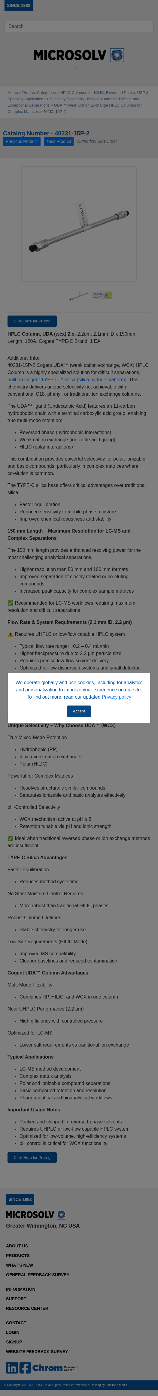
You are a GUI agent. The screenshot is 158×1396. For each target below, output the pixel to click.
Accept (79, 711)
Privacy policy (116, 697)
